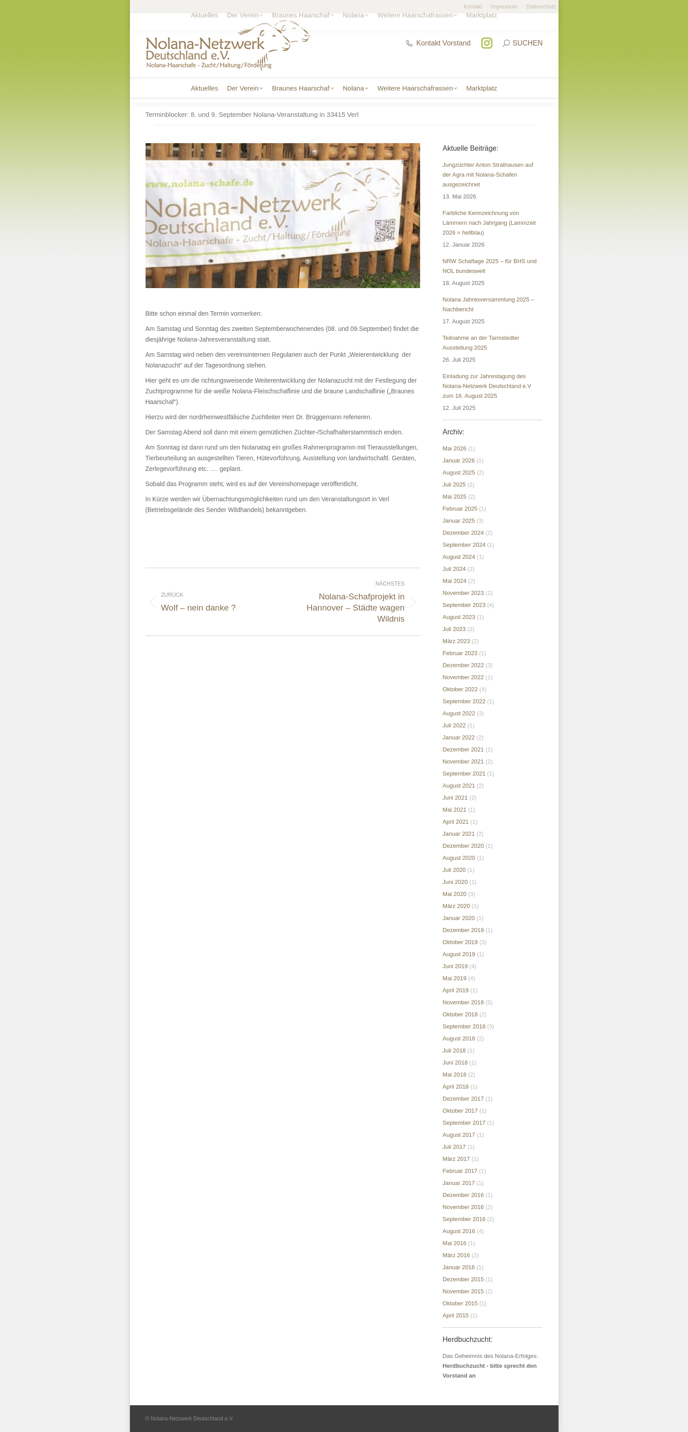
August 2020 (458, 857)
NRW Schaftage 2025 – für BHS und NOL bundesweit (489, 266)
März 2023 (456, 641)
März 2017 (456, 1159)
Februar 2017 (459, 1171)
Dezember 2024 (463, 532)
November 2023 (463, 593)
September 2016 (463, 1219)
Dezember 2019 (463, 930)
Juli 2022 (454, 725)
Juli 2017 (454, 1146)
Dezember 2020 (463, 845)
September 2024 (463, 544)
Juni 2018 (454, 1062)
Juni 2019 (454, 966)
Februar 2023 (459, 653)
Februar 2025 (459, 508)
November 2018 (463, 1002)
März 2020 (456, 906)
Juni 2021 (454, 797)
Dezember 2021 (463, 749)
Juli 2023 (454, 629)
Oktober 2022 (460, 689)
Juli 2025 (454, 484)
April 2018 (455, 1086)
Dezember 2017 (463, 1098)
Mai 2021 (454, 809)
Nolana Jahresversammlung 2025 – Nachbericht (488, 304)
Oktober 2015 (460, 1303)
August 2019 (458, 954)
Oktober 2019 (460, 942)
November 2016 (463, 1207)
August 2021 (458, 785)
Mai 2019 (454, 978)
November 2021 (463, 761)
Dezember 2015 (463, 1279)
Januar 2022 (458, 737)
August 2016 (458, 1231)
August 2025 (458, 472)
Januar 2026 (458, 460)
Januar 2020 (458, 918)
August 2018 (458, 1038)
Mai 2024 (454, 581)
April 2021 (455, 821)
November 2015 (463, 1291)
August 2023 (458, 617)
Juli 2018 (454, 1050)
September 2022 (463, 701)
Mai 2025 (454, 496)
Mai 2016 (454, 1243)
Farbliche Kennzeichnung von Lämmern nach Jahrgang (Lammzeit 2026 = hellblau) (489, 223)
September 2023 (463, 605)
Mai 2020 (454, 894)
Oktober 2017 (460, 1110)
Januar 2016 (458, 1267)
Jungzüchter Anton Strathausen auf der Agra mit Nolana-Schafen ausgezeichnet (487, 174)
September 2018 (463, 1026)
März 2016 (456, 1255)
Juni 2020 (454, 882)
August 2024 (458, 556)
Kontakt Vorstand (438, 43)
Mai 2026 (454, 448)
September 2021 (463, 773)
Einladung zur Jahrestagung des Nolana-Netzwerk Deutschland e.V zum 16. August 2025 (486, 386)
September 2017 (463, 1122)
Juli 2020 (454, 870)
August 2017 (458, 1134)
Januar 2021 (458, 833)
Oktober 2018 (460, 1014)
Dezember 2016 (463, 1195)
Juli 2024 (454, 568)
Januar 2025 (458, 520)
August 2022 (458, 713)
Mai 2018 (454, 1074)
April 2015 (455, 1315)
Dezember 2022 (463, 665)
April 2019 (455, 990)
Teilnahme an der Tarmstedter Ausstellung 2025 (480, 342)
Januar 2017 (458, 1183)
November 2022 (463, 677)
